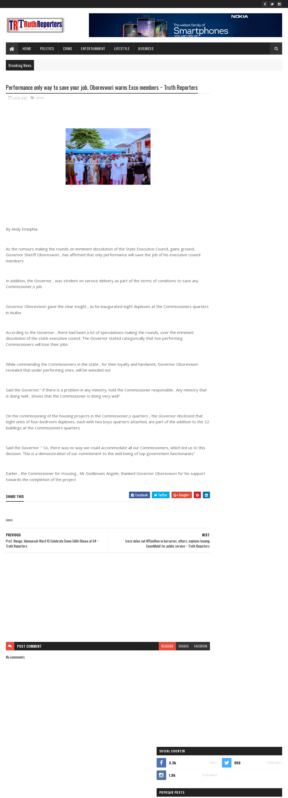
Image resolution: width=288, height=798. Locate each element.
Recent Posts (220, 227)
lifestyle (122, 48)
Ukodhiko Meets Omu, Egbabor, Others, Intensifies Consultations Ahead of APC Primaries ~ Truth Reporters (249, 143)
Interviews (233, 390)
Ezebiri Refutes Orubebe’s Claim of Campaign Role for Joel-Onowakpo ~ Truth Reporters (251, 187)
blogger (147, 661)
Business (145, 48)
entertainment (237, 371)
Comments (261, 227)
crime (247, 362)
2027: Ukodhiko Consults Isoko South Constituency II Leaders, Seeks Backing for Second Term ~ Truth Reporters (252, 165)
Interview (207, 390)
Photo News (232, 409)
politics (206, 418)
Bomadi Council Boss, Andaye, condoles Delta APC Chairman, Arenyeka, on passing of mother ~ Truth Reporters (251, 209)
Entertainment (93, 48)
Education (208, 371)
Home (27, 48)
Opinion (207, 409)
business (223, 362)
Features (207, 381)
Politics (47, 48)
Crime (67, 48)
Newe (239, 399)
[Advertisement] (98, 613)
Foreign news (238, 381)
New (219, 399)
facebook (180, 661)
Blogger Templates (74, 790)
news (40, 107)
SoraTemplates (31, 790)
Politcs (258, 409)
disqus (164, 661)
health (265, 381)
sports (233, 418)
